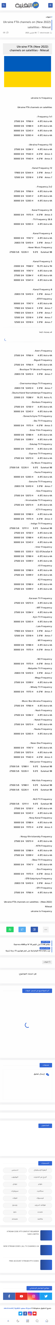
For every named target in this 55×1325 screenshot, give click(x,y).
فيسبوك (40, 1198)
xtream (15, 1219)
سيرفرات (14, 1191)
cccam (40, 1212)
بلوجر (40, 1184)
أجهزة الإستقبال (40, 1170)
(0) (6, 33)
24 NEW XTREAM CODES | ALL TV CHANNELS (21, 1246)
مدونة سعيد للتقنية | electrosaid (17, 1309)
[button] (34, 929)
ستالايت (40, 1191)
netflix (40, 1219)
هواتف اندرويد (40, 1205)
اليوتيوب (14, 1177)
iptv (14, 1212)
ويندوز (14, 1205)
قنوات (48, 17)
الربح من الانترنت (40, 1177)
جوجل (15, 1184)
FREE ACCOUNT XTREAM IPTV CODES (24, 1261)
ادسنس (15, 1170)
